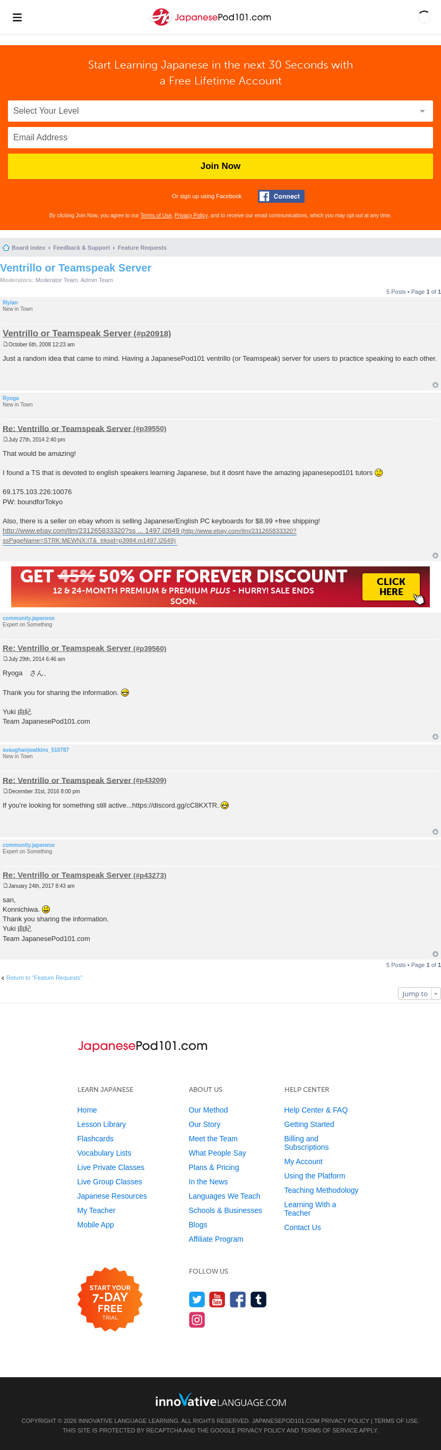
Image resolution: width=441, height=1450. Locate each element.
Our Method (208, 1110)
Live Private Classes (111, 1167)
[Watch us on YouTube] (217, 1299)
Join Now (221, 166)
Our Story (205, 1124)
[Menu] (17, 17)
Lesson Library (101, 1124)
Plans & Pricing (214, 1167)
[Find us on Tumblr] (258, 1299)
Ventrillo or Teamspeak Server (75, 268)
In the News (208, 1181)
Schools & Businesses (226, 1210)
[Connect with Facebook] (281, 196)
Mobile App (95, 1224)
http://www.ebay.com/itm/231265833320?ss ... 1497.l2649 (91, 531)
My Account (303, 1161)
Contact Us (302, 1227)
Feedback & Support (81, 247)
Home (87, 1110)
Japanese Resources (112, 1196)
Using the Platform (314, 1176)
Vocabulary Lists (104, 1153)
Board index (29, 247)
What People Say (217, 1153)
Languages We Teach (225, 1196)
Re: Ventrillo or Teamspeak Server (67, 428)
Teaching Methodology (321, 1190)
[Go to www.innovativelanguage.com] (220, 1399)
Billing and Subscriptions (306, 1142)
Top (435, 385)
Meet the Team (213, 1138)
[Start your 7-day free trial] (110, 1300)
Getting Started (309, 1124)
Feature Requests (142, 247)
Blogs (198, 1224)
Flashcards (95, 1138)
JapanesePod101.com (286, 1421)
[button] (424, 17)
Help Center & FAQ (316, 1110)
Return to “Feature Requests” (44, 977)
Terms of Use (156, 215)
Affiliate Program (216, 1239)
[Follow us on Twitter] (197, 1299)
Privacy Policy (191, 215)
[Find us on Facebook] (238, 1299)
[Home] (211, 26)
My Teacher (96, 1210)
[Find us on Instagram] (197, 1319)
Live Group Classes (109, 1181)
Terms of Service (329, 1430)
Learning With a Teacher (310, 1208)
